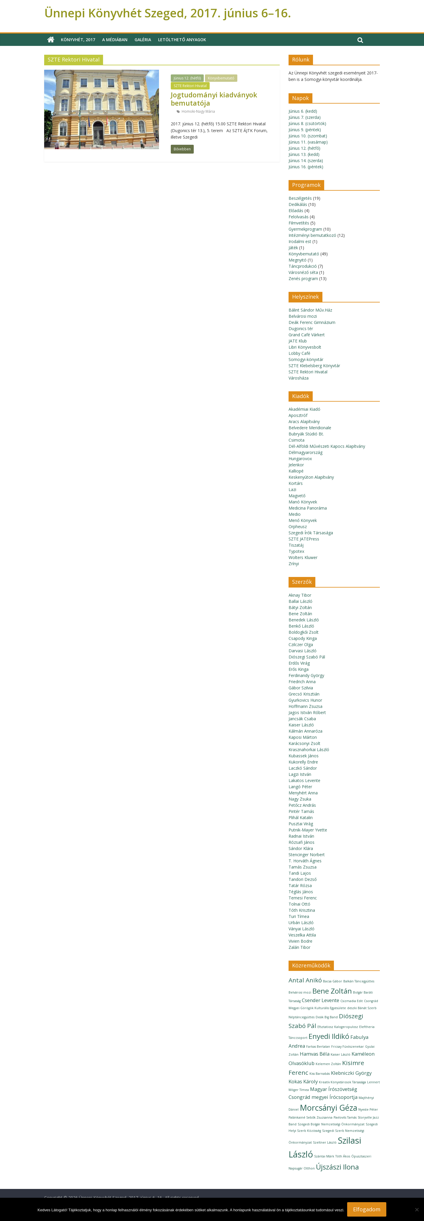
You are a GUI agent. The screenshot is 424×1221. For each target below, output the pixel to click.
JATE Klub (298, 341)
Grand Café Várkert (307, 334)
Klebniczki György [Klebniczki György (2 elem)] (351, 1072)
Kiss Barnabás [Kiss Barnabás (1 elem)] (319, 1074)
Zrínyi (294, 563)
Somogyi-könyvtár (306, 359)
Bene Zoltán (300, 613)
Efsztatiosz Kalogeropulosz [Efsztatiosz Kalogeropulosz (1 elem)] (337, 1027)
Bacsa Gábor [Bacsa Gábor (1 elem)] (332, 981)
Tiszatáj (296, 545)
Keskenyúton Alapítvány (311, 477)
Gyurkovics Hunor (305, 700)
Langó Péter (300, 786)
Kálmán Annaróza (305, 731)
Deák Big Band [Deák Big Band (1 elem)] (327, 1017)
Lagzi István (300, 774)
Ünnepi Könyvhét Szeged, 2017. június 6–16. (167, 13)
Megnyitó (298, 260)
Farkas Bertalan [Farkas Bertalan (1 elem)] (318, 1046)
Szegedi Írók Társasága (311, 532)
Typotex (296, 551)
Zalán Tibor (299, 947)
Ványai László (301, 928)
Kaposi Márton (303, 737)
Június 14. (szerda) (306, 160)
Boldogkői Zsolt (304, 632)
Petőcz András (302, 805)
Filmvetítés (299, 223)
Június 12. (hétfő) (187, 78)
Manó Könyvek (303, 502)
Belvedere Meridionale (310, 427)
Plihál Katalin (301, 817)
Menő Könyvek (303, 520)
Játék (293, 247)
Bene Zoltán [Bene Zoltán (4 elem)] (332, 991)
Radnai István (301, 836)
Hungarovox (300, 458)
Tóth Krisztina (302, 910)
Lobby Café (299, 353)
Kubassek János (304, 755)
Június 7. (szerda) (305, 117)
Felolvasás (299, 216)
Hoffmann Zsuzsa (305, 706)
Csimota (296, 440)
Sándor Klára (301, 848)
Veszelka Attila (302, 935)
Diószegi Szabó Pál (307, 657)
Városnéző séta (303, 272)
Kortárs (296, 483)
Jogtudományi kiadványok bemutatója (214, 99)
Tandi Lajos (300, 873)
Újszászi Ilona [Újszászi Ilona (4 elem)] (337, 1167)
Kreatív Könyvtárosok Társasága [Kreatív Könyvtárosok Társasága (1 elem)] (342, 1082)
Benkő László (301, 626)
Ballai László (300, 601)
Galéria (143, 39)
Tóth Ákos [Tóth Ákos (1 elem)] (342, 1156)
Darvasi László (303, 650)
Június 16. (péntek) (306, 166)
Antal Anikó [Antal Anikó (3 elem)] (305, 980)
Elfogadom (366, 1209)
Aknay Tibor (300, 595)
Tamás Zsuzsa (303, 867)
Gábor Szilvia (301, 688)
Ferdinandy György (306, 675)
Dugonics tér (301, 328)
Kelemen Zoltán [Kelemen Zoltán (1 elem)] (328, 1064)
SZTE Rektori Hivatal (190, 85)
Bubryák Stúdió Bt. (306, 434)
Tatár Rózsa (300, 885)
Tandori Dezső (303, 879)
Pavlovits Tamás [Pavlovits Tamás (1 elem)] (345, 1117)
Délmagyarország (305, 452)
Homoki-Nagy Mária (198, 111)
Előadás (296, 210)
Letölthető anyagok (182, 39)
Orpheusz (298, 526)
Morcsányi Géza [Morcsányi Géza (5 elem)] (328, 1107)
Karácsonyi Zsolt (304, 743)
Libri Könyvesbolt (305, 347)
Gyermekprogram (305, 229)
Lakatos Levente (304, 780)
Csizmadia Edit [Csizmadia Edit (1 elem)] (351, 1001)
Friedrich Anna (302, 681)
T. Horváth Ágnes (305, 861)
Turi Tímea (299, 916)
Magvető (297, 495)
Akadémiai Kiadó (304, 409)
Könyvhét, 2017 (78, 39)
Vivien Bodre (300, 941)
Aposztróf (298, 415)
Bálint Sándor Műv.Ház (310, 310)
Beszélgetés (300, 198)
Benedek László (304, 620)
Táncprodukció (303, 266)
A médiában (114, 39)
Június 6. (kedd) (303, 111)
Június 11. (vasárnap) (308, 142)
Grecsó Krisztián (304, 694)
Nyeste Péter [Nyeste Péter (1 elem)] (368, 1109)
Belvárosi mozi (303, 316)
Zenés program (303, 278)
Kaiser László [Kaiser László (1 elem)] (340, 1054)
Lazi (292, 489)
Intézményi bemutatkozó (312, 235)
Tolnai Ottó (299, 904)
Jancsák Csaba (302, 718)
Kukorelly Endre (303, 762)
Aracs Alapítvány (304, 421)
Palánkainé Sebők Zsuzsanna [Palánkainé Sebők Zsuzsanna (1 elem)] (310, 1117)
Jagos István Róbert (307, 712)
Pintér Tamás (301, 811)
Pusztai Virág (301, 823)
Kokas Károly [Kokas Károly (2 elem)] (303, 1081)
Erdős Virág (299, 663)
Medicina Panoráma (308, 508)
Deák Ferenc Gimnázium (312, 322)
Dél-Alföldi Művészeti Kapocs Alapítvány (327, 446)
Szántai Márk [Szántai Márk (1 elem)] (324, 1156)
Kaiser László (301, 725)
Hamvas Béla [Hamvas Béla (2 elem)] (314, 1053)
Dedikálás (298, 204)
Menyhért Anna (303, 793)
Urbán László (301, 922)
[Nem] (417, 1209)
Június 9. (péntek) (305, 129)
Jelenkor (296, 465)
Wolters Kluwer (303, 557)
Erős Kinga (299, 669)
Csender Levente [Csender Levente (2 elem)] (320, 1000)
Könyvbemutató (221, 78)
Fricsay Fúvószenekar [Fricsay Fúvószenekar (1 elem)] (347, 1046)
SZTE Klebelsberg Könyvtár (314, 365)
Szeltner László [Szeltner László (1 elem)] (325, 1142)
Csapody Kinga (303, 638)
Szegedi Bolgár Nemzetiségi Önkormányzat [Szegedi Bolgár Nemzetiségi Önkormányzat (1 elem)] (331, 1124)
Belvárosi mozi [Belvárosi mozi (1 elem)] (300, 992)
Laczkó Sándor (303, 768)
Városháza (299, 378)
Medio (295, 514)
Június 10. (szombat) (308, 136)
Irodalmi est (300, 241)
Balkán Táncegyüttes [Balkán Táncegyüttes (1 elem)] (358, 981)
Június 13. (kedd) (304, 154)
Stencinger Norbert (307, 854)
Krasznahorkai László (309, 749)
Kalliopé (296, 471)
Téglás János (301, 891)
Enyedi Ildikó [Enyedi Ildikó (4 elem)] (329, 1036)
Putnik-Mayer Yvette (308, 830)
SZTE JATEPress (304, 539)
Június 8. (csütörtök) (307, 123)
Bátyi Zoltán (300, 607)
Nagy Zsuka (300, 799)
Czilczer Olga (301, 644)
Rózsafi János (301, 842)
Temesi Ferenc (303, 898)
